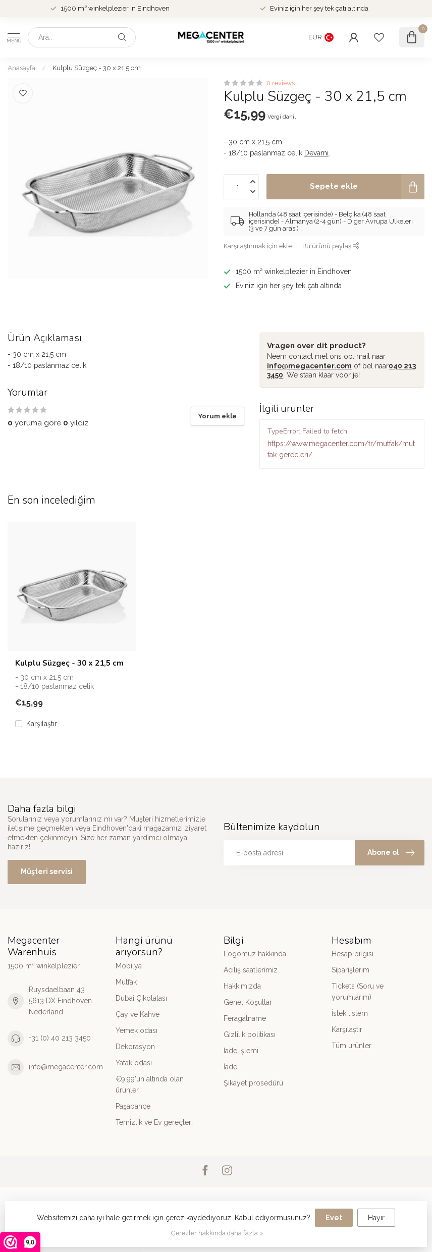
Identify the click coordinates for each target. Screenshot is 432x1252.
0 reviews (280, 83)
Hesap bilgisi (352, 954)
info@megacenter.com (309, 366)
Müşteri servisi (47, 871)
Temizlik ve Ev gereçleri (154, 1122)
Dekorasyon (135, 1047)
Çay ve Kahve (137, 1014)
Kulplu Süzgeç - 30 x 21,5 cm (96, 68)
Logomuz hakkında (255, 954)
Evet (334, 1218)
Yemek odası (136, 1030)
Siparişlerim (350, 970)
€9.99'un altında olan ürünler (150, 1084)
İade (230, 1067)
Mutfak (126, 982)
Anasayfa (21, 68)
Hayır (376, 1218)
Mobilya (129, 966)
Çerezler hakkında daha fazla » (217, 1233)
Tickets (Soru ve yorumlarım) (358, 991)
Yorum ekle (217, 416)
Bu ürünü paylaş (330, 246)
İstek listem (350, 1013)
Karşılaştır (41, 724)
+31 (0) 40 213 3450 (60, 1038)
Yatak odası (134, 1063)
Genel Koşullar (248, 1002)
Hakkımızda (242, 986)
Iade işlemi (241, 1051)
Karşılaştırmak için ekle (258, 246)
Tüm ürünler (351, 1046)
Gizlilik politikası (250, 1034)
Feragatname (245, 1018)
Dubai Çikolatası (141, 998)
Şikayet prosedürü (253, 1083)
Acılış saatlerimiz (251, 970)
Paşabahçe (133, 1106)
